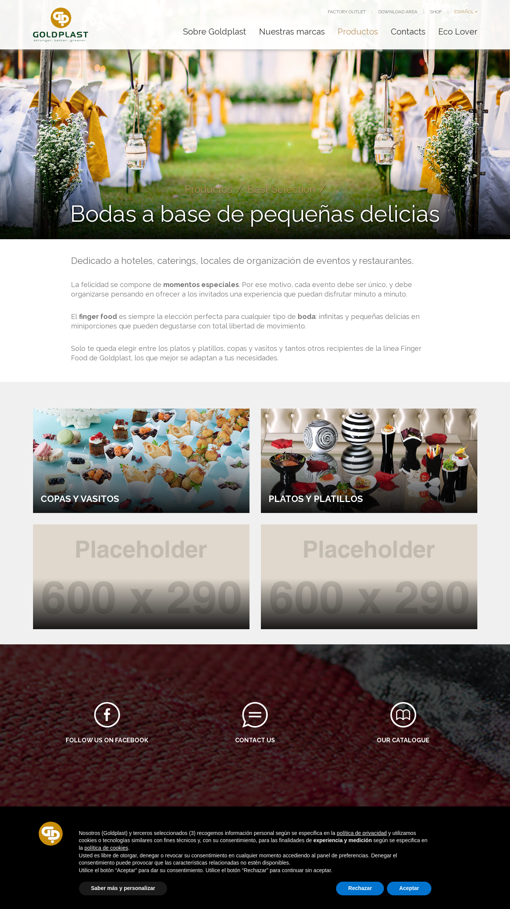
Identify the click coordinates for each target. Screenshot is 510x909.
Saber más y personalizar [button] (123, 888)
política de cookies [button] (106, 848)
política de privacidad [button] (362, 833)
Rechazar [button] (360, 888)
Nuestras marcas (292, 31)
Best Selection (282, 189)
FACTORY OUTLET (347, 11)
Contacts (408, 31)
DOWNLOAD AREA (397, 11)
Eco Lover (457, 31)
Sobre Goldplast (214, 31)
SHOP (436, 11)
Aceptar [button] (409, 888)
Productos (358, 31)
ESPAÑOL (464, 11)
